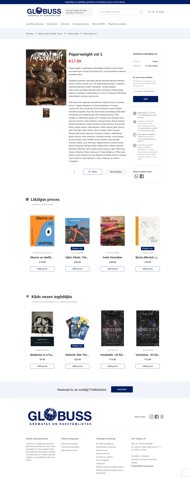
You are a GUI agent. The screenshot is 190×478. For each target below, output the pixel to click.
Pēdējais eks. (77, 248)
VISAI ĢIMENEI (98, 24)
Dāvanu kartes (103, 453)
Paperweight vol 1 (90, 34)
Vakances (100, 463)
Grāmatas (65, 24)
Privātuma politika (104, 457)
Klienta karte (102, 450)
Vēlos (92, 172)
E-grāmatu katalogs (70, 447)
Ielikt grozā (42, 269)
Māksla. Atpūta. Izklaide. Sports (50, 34)
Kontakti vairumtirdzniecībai (144, 459)
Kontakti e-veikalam (140, 456)
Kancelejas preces (81, 24)
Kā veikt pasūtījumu (105, 443)
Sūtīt (146, 99)
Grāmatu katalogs (69, 443)
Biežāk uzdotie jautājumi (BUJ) (109, 467)
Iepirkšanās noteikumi (106, 447)
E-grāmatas (52, 24)
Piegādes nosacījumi (117, 24)
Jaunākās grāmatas (35, 24)
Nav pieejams (116, 172)
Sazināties (122, 389)
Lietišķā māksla (73, 34)
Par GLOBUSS (102, 460)
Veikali (134, 462)
